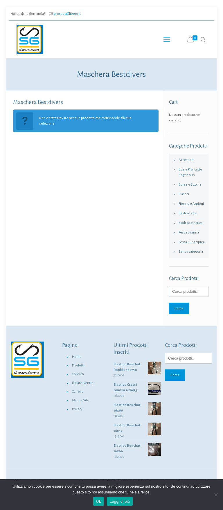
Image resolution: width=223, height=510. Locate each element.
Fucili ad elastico (191, 223)
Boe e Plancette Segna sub (190, 172)
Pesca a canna (189, 232)
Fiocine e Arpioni (191, 204)
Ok (98, 501)
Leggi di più (120, 501)
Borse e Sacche (190, 184)
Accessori (186, 160)
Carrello (78, 392)
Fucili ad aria (187, 213)
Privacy (77, 409)
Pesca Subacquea (192, 242)
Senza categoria (191, 252)
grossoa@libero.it (67, 14)
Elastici (184, 194)
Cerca (179, 308)
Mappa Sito (80, 400)
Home (77, 357)
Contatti (78, 374)
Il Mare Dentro (82, 383)
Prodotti (78, 365)
